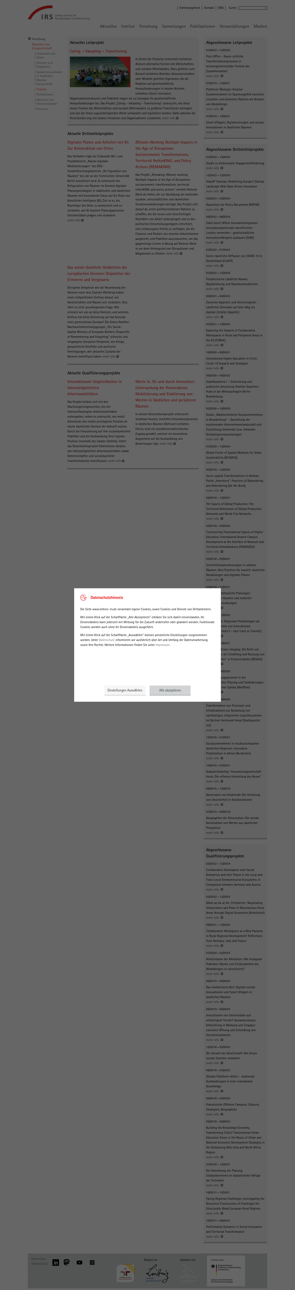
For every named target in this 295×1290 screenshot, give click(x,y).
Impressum (162, 645)
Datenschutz (107, 640)
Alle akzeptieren (170, 690)
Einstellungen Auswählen (125, 690)
